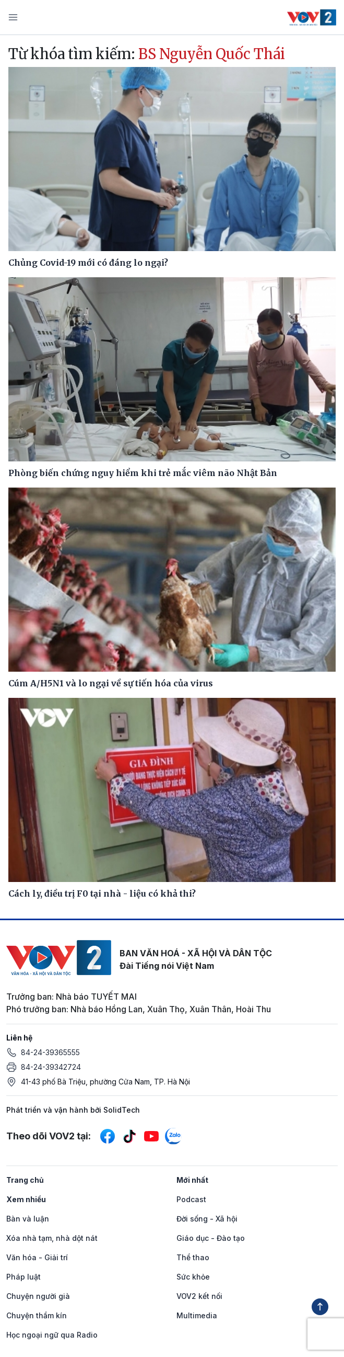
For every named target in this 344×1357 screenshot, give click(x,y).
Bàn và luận (27, 1218)
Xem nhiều (26, 1199)
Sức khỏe (193, 1276)
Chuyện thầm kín (36, 1315)
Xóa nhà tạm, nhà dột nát (52, 1238)
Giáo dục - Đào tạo (210, 1238)
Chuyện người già (38, 1296)
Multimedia (196, 1315)
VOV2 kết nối (199, 1296)
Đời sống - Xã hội (207, 1218)
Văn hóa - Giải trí (37, 1257)
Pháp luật (23, 1276)
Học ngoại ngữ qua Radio (52, 1334)
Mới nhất (192, 1179)
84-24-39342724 (51, 1066)
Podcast (191, 1199)
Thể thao (192, 1257)
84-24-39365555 (50, 1052)
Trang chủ (25, 1179)
